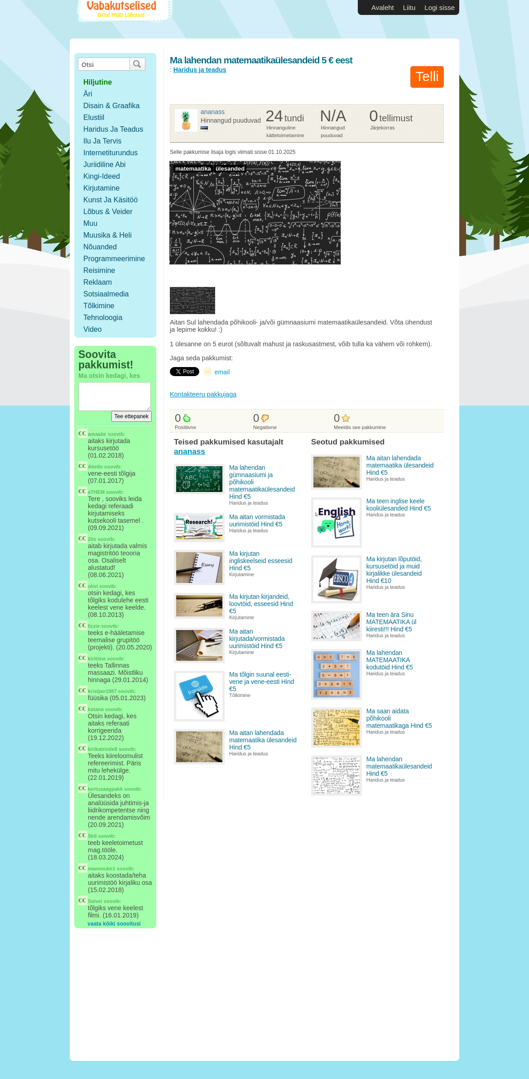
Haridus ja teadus (113, 129)
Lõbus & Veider (108, 211)
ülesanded (230, 168)
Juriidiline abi (104, 164)
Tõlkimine (98, 306)
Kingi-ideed (101, 176)
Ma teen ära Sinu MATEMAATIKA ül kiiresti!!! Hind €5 (391, 622)
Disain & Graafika (111, 106)
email (222, 372)
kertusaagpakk (105, 789)
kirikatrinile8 (102, 749)
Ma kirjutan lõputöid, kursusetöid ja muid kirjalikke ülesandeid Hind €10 (394, 569)
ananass (213, 111)
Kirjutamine (101, 188)
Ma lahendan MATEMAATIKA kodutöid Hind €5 (389, 660)
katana (96, 709)
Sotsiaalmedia (106, 294)
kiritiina (97, 658)
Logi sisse (439, 7)
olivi (93, 586)
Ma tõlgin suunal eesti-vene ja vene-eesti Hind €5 (261, 681)
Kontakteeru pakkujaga (203, 394)
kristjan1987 (102, 691)
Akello (95, 466)
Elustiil (93, 117)
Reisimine (99, 270)
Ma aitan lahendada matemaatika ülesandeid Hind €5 (263, 740)
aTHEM (96, 492)
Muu (90, 223)
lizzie (94, 626)
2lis (92, 539)
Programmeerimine (114, 259)
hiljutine (97, 82)
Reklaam (97, 282)
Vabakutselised (123, 19)
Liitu (409, 7)
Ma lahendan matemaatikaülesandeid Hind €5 (399, 766)
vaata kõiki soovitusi (113, 924)
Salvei (95, 901)
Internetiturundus (110, 153)
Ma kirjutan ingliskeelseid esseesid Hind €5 (260, 561)
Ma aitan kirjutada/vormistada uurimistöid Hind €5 (257, 638)
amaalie (97, 434)
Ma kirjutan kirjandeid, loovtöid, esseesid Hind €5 (261, 604)
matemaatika (193, 168)
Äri (87, 94)
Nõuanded (100, 247)
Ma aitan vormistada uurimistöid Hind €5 (257, 520)
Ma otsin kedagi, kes (109, 375)
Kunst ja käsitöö (110, 200)
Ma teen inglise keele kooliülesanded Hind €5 (398, 504)
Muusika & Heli (107, 235)
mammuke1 (101, 868)
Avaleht (382, 7)
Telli (427, 76)
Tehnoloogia (102, 317)
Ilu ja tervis (102, 141)
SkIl (92, 836)
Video (92, 329)
